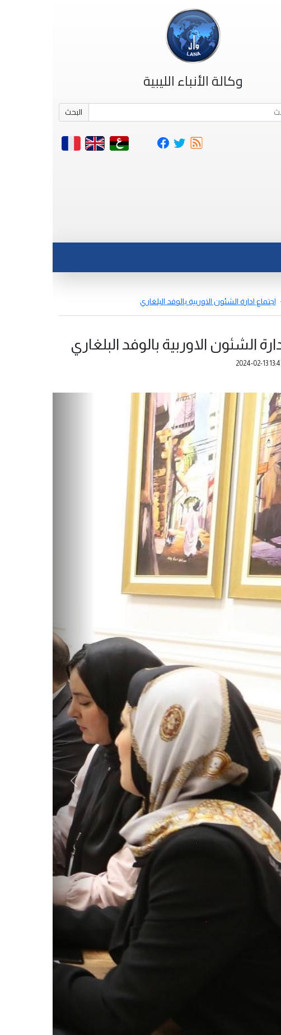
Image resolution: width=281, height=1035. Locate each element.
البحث (21, 112)
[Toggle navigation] (249, 229)
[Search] (156, 112)
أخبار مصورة (255, 301)
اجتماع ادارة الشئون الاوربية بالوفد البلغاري (155, 301)
